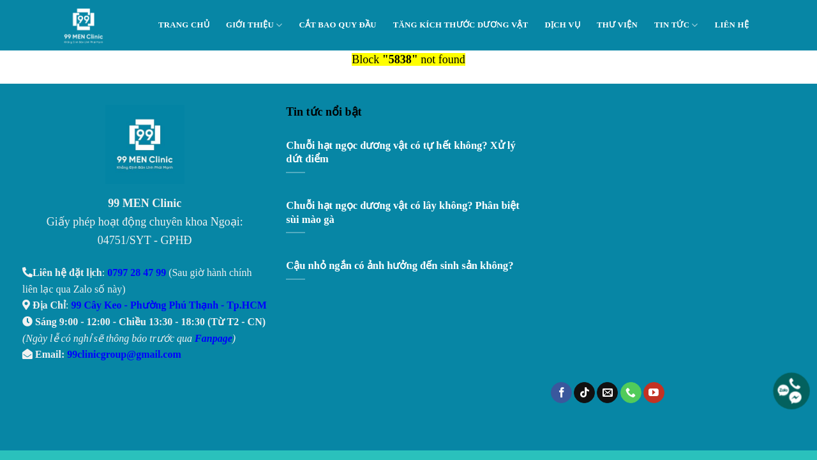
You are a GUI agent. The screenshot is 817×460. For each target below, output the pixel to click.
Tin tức (676, 25)
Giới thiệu (254, 25)
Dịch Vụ (562, 24)
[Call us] (630, 393)
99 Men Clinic (87, 25)
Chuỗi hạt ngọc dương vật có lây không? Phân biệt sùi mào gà (402, 212)
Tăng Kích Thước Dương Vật (460, 24)
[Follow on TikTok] (584, 393)
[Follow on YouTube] (653, 393)
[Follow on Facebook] (561, 393)
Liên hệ (732, 24)
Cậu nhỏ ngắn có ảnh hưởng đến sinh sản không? (399, 265)
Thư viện (617, 24)
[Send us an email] (607, 393)
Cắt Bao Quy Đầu (338, 24)
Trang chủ (183, 24)
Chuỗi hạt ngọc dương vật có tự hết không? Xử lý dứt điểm (400, 152)
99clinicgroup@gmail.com (124, 354)
